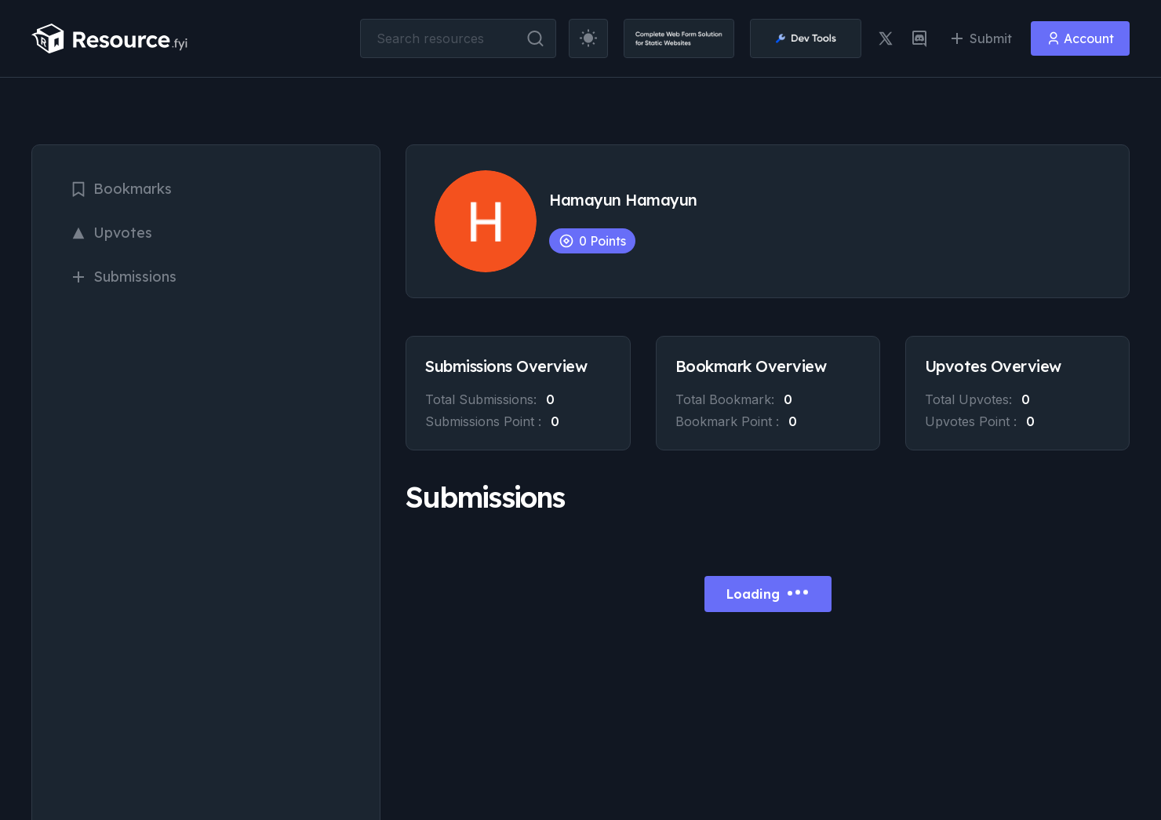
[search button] (535, 38)
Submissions (123, 277)
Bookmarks (121, 189)
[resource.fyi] (109, 38)
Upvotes (111, 233)
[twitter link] (885, 38)
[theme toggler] (588, 38)
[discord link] (919, 38)
